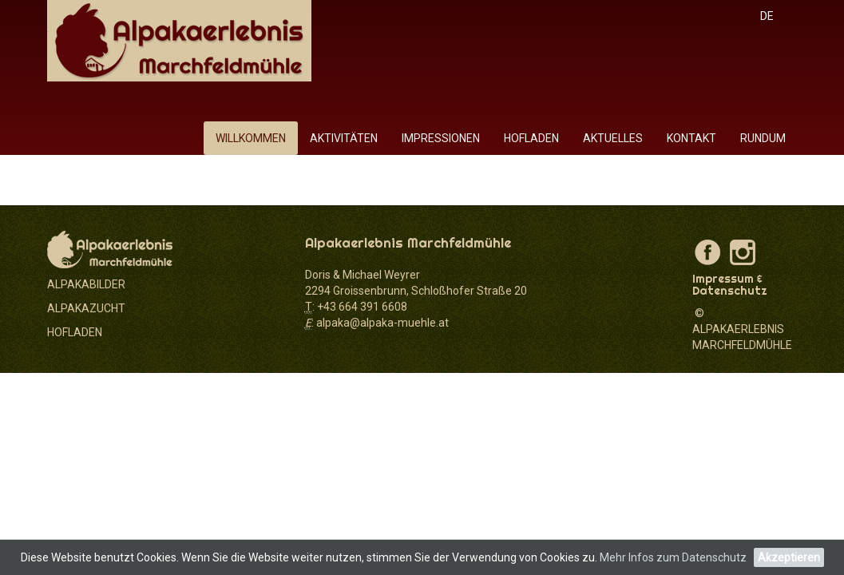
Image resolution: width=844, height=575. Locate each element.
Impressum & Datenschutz (729, 285)
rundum (763, 138)
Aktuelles (613, 138)
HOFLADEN (74, 332)
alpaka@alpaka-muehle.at (382, 322)
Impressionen (441, 138)
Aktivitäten (344, 138)
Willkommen (251, 138)
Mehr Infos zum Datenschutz (673, 557)
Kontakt (691, 138)
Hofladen (531, 138)
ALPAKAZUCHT (86, 308)
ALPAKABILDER (86, 284)
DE (767, 16)
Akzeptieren (789, 557)
